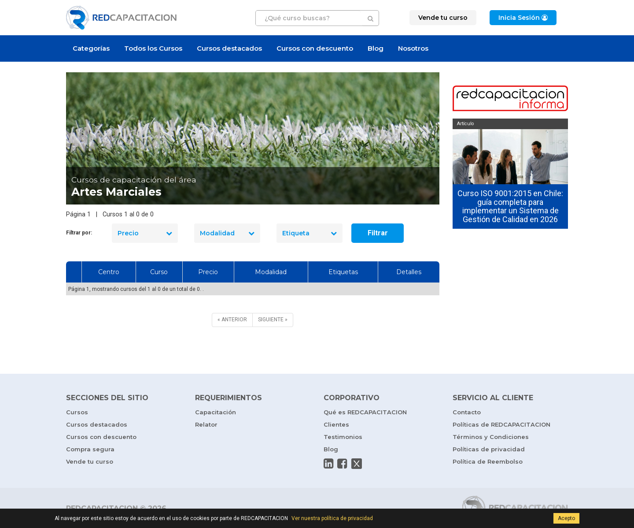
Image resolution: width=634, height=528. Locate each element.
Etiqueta (309, 233)
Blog (375, 48)
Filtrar (378, 233)
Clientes (336, 424)
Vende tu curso (89, 461)
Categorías (91, 48)
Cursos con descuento (314, 48)
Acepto (566, 518)
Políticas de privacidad (489, 449)
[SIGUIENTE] (272, 320)
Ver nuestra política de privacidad (332, 518)
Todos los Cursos (153, 48)
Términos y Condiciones (491, 436)
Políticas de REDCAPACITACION (501, 424)
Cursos (77, 412)
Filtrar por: (79, 233)
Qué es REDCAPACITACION (365, 412)
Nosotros (413, 48)
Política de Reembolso (488, 461)
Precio (145, 233)
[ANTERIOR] (232, 320)
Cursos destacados (229, 48)
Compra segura (90, 449)
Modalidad (227, 233)
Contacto (467, 412)
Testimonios (343, 436)
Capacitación (215, 412)
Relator (206, 424)
